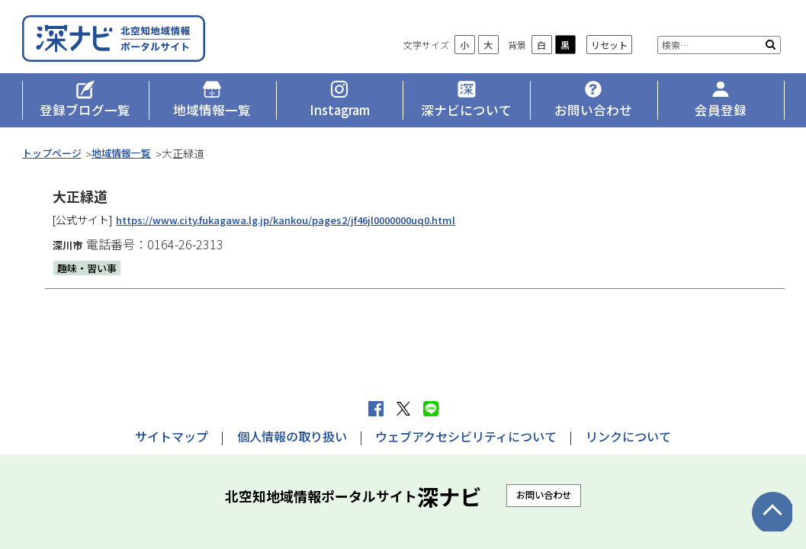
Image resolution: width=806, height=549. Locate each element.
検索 (770, 53)
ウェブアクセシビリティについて (466, 436)
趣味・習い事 (89, 276)
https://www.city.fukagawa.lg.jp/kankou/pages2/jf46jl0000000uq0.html (301, 228)
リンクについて (628, 436)
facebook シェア (376, 408)
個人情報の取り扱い (292, 436)
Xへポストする (403, 408)
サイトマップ (171, 436)
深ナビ (132, 43)
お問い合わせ (543, 494)
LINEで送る (430, 408)
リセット (609, 53)
